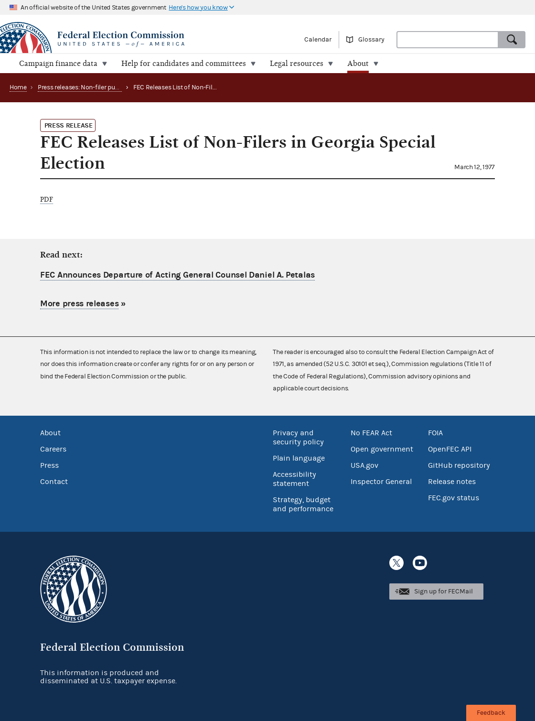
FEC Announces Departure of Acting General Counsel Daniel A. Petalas (177, 275)
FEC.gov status (453, 498)
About (50, 433)
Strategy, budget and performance (303, 504)
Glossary (371, 39)
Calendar (318, 39)
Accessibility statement (294, 479)
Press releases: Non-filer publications (91, 87)
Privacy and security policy (298, 437)
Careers (53, 449)
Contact (54, 481)
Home (18, 87)
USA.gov (364, 465)
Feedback (491, 713)
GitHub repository (459, 465)
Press (49, 465)
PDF (46, 199)
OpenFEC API (449, 449)
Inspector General (381, 481)
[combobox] (447, 39)
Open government (382, 449)
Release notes (452, 481)
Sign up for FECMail (443, 591)
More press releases (79, 304)
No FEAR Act (371, 433)
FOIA (435, 433)
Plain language (299, 458)
